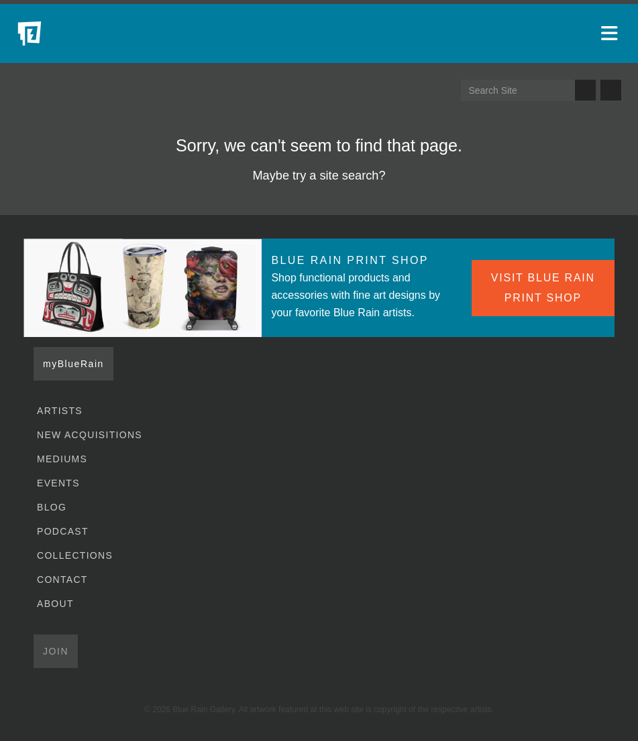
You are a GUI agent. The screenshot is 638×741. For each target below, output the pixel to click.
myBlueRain (73, 363)
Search (585, 90)
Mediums (62, 459)
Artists (60, 410)
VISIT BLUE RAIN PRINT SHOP (543, 288)
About (55, 603)
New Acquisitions (89, 434)
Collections (75, 555)
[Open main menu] (611, 33)
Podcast (63, 531)
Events (58, 483)
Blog (51, 507)
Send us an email (610, 90)
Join (55, 651)
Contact (62, 579)
